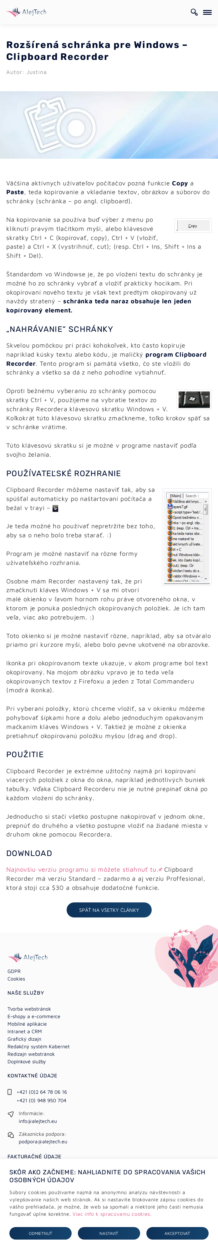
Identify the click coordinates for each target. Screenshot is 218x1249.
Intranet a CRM (25, 1031)
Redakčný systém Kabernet (39, 1046)
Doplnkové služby (27, 1061)
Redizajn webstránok (31, 1054)
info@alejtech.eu (38, 1121)
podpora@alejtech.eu (43, 1141)
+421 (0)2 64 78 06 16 (42, 1092)
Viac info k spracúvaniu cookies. (112, 1214)
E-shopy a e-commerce (34, 1016)
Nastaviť (108, 1233)
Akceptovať (177, 1233)
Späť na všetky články (109, 910)
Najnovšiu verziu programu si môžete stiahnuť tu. (82, 869)
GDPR (14, 971)
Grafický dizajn (24, 1039)
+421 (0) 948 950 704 (41, 1100)
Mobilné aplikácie (27, 1024)
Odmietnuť (40, 1233)
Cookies (16, 978)
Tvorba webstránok (29, 1009)
